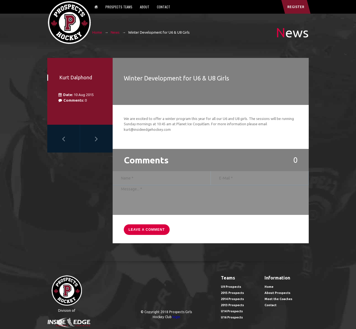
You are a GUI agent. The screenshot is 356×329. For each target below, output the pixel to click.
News (115, 32)
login (176, 317)
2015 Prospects (232, 292)
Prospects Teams (118, 6)
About (144, 6)
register (295, 7)
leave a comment (146, 230)
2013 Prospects (232, 305)
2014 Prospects (232, 299)
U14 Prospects (232, 311)
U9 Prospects (231, 286)
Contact (163, 6)
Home (97, 32)
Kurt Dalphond (75, 77)
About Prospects (277, 292)
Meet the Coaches (278, 299)
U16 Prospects (232, 317)
